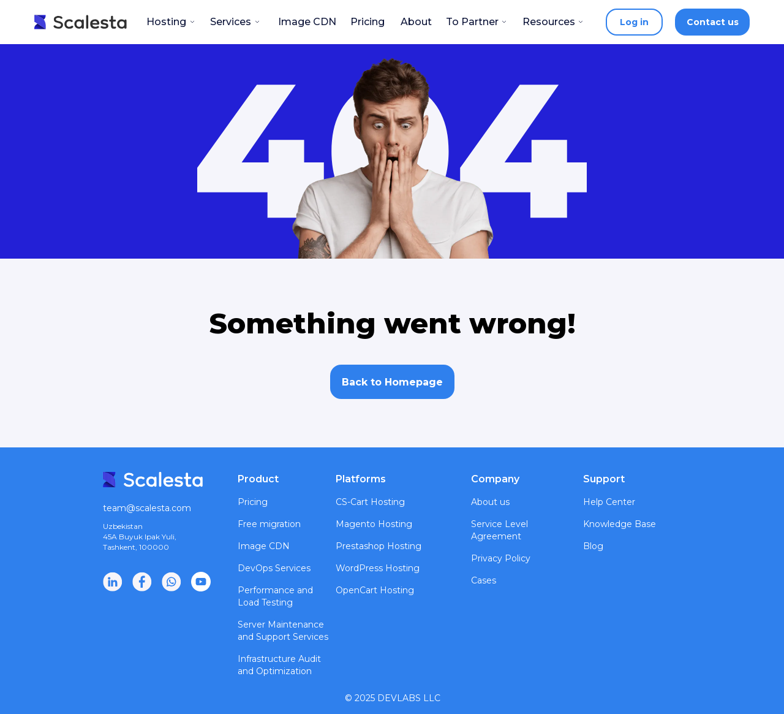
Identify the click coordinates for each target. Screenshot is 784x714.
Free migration (269, 524)
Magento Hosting (374, 524)
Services (230, 22)
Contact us (713, 22)
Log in (634, 22)
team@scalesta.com (147, 508)
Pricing (367, 22)
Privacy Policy (500, 558)
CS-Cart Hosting (370, 501)
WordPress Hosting (378, 568)
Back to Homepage (392, 382)
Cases (483, 580)
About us (490, 501)
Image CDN (307, 22)
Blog (593, 546)
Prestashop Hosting (378, 546)
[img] (201, 581)
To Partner (472, 22)
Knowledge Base (619, 524)
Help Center (609, 501)
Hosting (166, 22)
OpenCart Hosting (375, 590)
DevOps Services (274, 568)
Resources (548, 22)
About (416, 22)
